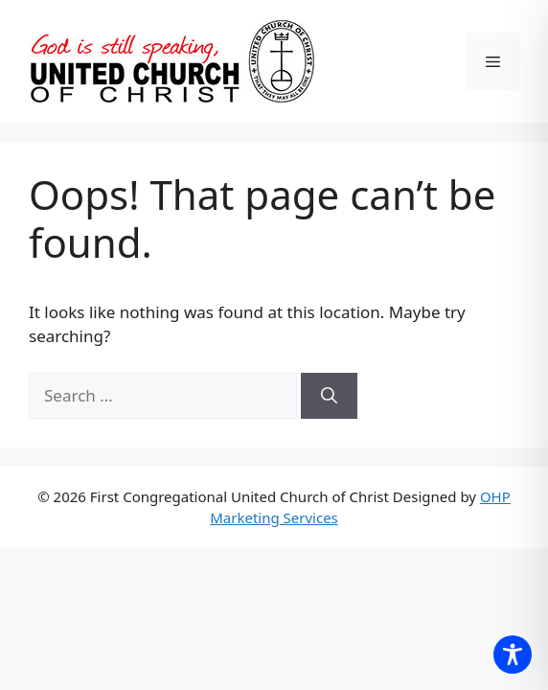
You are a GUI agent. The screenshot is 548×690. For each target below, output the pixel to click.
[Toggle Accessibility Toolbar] (512, 654)
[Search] (329, 396)
